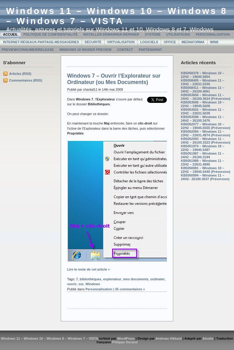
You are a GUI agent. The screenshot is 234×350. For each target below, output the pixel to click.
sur (81, 284)
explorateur (112, 279)
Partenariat (150, 49)
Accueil (10, 34)
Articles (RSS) (20, 73)
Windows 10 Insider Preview (85, 49)
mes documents (135, 279)
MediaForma (192, 42)
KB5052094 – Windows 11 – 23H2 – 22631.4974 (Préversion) (205, 133)
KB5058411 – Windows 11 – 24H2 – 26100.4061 (202, 89)
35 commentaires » (130, 289)
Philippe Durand (125, 342)
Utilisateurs (178, 34)
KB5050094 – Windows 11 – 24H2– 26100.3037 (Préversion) (205, 177)
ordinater (157, 279)
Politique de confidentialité (50, 34)
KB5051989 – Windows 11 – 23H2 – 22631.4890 (202, 162)
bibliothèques (90, 279)
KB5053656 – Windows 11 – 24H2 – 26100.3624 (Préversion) (205, 96)
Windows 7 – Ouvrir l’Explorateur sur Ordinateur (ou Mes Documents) (113, 79)
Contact (125, 49)
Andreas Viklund (169, 338)
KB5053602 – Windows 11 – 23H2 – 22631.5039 (202, 111)
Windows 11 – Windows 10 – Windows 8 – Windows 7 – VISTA (117, 16)
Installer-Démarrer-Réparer (111, 34)
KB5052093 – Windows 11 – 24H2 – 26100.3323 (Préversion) (205, 140)
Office (170, 42)
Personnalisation (213, 34)
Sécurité (92, 42)
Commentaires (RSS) (25, 80)
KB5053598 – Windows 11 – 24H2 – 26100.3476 (202, 118)
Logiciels (149, 42)
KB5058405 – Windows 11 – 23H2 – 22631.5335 (202, 82)
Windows (92, 284)
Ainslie (207, 338)
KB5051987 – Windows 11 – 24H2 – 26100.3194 (202, 155)
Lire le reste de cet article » (88, 269)
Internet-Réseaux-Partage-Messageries (41, 42)
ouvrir (72, 284)
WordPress (126, 338)
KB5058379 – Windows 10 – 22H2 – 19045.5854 (202, 75)
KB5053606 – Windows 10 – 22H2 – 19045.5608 (202, 104)
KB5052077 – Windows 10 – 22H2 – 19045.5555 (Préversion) (205, 126)
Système (152, 34)
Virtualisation (121, 42)
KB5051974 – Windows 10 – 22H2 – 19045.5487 (202, 148)
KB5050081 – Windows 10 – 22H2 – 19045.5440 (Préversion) (205, 169)
